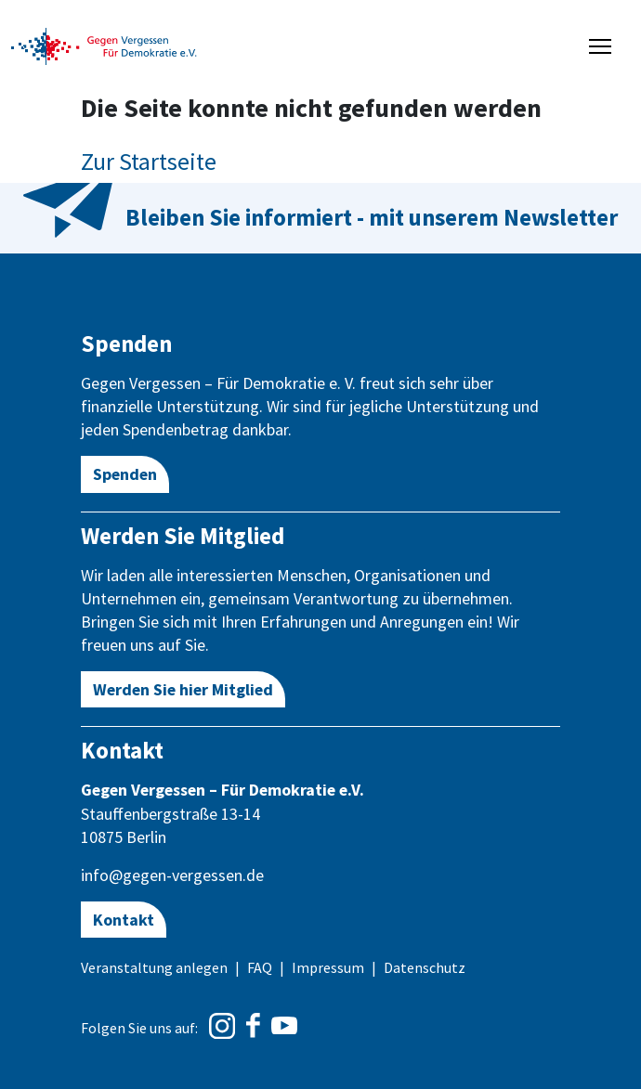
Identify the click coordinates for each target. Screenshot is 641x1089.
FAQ (259, 967)
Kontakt (123, 919)
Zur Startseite (148, 161)
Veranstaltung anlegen (154, 967)
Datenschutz (424, 967)
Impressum (328, 967)
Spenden (125, 474)
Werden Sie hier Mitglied (183, 689)
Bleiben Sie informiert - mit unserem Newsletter (371, 217)
